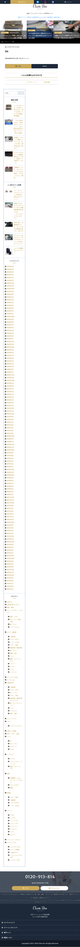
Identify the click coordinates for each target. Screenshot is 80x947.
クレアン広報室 (14, 850)
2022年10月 (11, 380)
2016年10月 (10, 522)
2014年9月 (10, 561)
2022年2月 (10, 403)
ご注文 (19, 66)
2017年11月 (10, 500)
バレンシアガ (14, 823)
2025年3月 (10, 308)
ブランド (9, 811)
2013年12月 (10, 570)
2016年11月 (10, 519)
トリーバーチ (14, 821)
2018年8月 (10, 481)
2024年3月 (10, 333)
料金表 (45, 66)
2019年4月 (10, 458)
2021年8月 (10, 419)
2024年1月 (10, 339)
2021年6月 (10, 425)
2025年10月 (10, 289)
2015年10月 (10, 542)
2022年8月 (10, 386)
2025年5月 (10, 303)
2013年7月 (10, 583)
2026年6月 (10, 266)
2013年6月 (10, 586)
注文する (23, 2)
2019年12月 (10, 444)
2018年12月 (10, 469)
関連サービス (8, 938)
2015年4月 (10, 547)
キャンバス (13, 744)
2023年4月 (10, 364)
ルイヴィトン (14, 826)
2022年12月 (10, 375)
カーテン (12, 666)
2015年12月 (10, 536)
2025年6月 (10, 300)
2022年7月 (10, 389)
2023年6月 (10, 358)
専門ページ (7, 933)
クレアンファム (11, 719)
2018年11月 (10, 472)
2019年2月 (10, 464)
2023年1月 (10, 372)
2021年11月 (10, 411)
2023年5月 (10, 361)
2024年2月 (10, 336)
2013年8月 (10, 581)
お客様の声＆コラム (13, 605)
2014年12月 (10, 556)
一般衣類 (12, 637)
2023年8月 (10, 353)
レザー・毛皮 (14, 645)
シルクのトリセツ (15, 847)
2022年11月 (10, 378)
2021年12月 (10, 408)
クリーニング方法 (12, 677)
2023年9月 (10, 350)
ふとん (12, 669)
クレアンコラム (11, 842)
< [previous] (4, 29)
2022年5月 (10, 394)
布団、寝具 (10, 607)
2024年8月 (10, 322)
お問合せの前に (55, 888)
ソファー (12, 664)
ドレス (12, 656)
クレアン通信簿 (11, 632)
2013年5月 (10, 589)
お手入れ (9, 602)
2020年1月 (10, 442)
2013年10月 (10, 575)
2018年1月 (10, 494)
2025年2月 (10, 311)
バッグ (9, 737)
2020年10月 (11, 436)
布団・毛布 (13, 714)
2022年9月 (10, 383)
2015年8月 (10, 545)
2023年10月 (10, 347)
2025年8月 (10, 294)
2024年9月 (10, 319)
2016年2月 (10, 533)
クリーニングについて (10, 928)
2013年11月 (10, 572)
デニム (12, 749)
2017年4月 (10, 514)
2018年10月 (10, 475)
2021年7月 (10, 422)
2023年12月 (10, 341)
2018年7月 (10, 483)
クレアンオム (11, 680)
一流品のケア (14, 852)
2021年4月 (10, 430)
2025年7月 (10, 297)
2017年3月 (10, 517)
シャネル (12, 818)
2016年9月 (10, 525)
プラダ (12, 815)
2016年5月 (10, 528)
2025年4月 (10, 305)
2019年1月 (10, 467)
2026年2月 (10, 278)
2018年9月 (10, 478)
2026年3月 (10, 275)
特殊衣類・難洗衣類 (16, 648)
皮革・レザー (14, 617)
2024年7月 (10, 325)
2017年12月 (10, 497)
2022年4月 (10, 397)
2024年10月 (11, 316)
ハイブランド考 (14, 860)
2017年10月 (10, 503)
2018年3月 (10, 489)
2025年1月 (10, 314)
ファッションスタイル (13, 840)
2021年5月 (10, 428)
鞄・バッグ (13, 693)
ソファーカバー (14, 627)
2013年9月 (10, 578)
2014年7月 (10, 564)
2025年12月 (10, 283)
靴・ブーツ (13, 624)
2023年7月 (10, 355)
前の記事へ (47, 82)
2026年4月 (10, 272)
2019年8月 (10, 453)
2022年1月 (10, 405)
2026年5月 (10, 269)
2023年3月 (10, 366)
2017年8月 (10, 506)
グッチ (12, 832)
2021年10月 (10, 414)
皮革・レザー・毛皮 (13, 734)
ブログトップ (31, 82)
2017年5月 (10, 511)
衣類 (8, 774)
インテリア (13, 672)
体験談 (9, 793)
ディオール (13, 829)
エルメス (12, 835)
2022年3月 (10, 400)
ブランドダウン (14, 639)
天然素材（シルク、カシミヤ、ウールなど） (16, 780)
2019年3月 (10, 461)
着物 (11, 788)
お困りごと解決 (11, 731)
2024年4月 (10, 330)
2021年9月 (10, 417)
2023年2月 (10, 369)
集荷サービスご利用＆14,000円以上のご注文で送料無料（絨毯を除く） (40, 17)
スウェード (13, 746)
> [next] (77, 29)
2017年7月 (10, 508)
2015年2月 (10, 553)
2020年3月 (10, 439)
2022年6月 (10, 392)
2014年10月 (10, 558)
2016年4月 (10, 531)
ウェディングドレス (16, 726)
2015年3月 (10, 550)
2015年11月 (10, 539)
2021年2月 (10, 433)
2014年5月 (10, 567)
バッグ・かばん (14, 642)
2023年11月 (10, 344)
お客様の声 (10, 683)
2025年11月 (10, 286)
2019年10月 (10, 450)
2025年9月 (10, 291)
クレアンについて (9, 923)
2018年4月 (10, 486)
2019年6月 (10, 456)
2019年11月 (10, 447)
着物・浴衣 (13, 653)
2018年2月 (10, 492)
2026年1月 (10, 280)
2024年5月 (10, 328)
